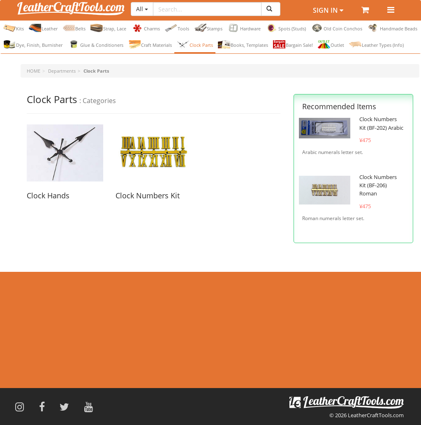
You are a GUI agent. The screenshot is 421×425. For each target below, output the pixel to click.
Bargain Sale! (293, 44)
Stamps (208, 28)
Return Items (176, 359)
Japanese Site (311, 355)
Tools (177, 28)
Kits (13, 28)
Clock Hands (48, 195)
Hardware (244, 28)
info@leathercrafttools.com (340, 338)
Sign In (328, 10)
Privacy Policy (43, 346)
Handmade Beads (392, 28)
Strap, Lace (108, 28)
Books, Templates (243, 44)
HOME (33, 71)
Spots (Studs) (286, 28)
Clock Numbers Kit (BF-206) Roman (378, 185)
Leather (43, 28)
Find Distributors (47, 359)
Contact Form (320, 322)
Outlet (331, 44)
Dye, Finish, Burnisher (32, 44)
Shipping (170, 321)
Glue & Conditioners (95, 44)
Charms (145, 28)
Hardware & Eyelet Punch (58, 334)
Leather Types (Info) (376, 44)
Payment (171, 346)
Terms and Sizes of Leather (59, 321)
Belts (74, 28)
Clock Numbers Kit (148, 195)
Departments (62, 71)
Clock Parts (195, 44)
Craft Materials (150, 44)
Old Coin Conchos (336, 28)
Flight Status (175, 334)
